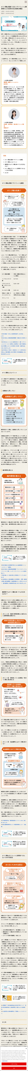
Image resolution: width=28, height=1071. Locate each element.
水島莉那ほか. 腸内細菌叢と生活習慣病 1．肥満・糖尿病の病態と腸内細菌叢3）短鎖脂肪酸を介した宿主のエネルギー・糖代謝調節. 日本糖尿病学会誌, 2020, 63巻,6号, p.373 (14, 581)
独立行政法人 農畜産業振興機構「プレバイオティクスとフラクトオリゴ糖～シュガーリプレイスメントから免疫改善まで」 (14, 571)
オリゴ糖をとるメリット (11, 162)
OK (14, 1068)
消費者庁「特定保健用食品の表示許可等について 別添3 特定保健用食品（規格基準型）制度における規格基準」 (13, 1007)
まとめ (6, 172)
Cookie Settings (14, 1064)
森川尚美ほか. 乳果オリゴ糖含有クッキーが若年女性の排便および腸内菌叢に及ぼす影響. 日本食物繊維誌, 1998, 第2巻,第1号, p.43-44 (13, 352)
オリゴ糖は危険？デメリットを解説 (14, 159)
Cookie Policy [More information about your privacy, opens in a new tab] (5, 1060)
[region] (14, 1058)
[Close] (26, 1048)
